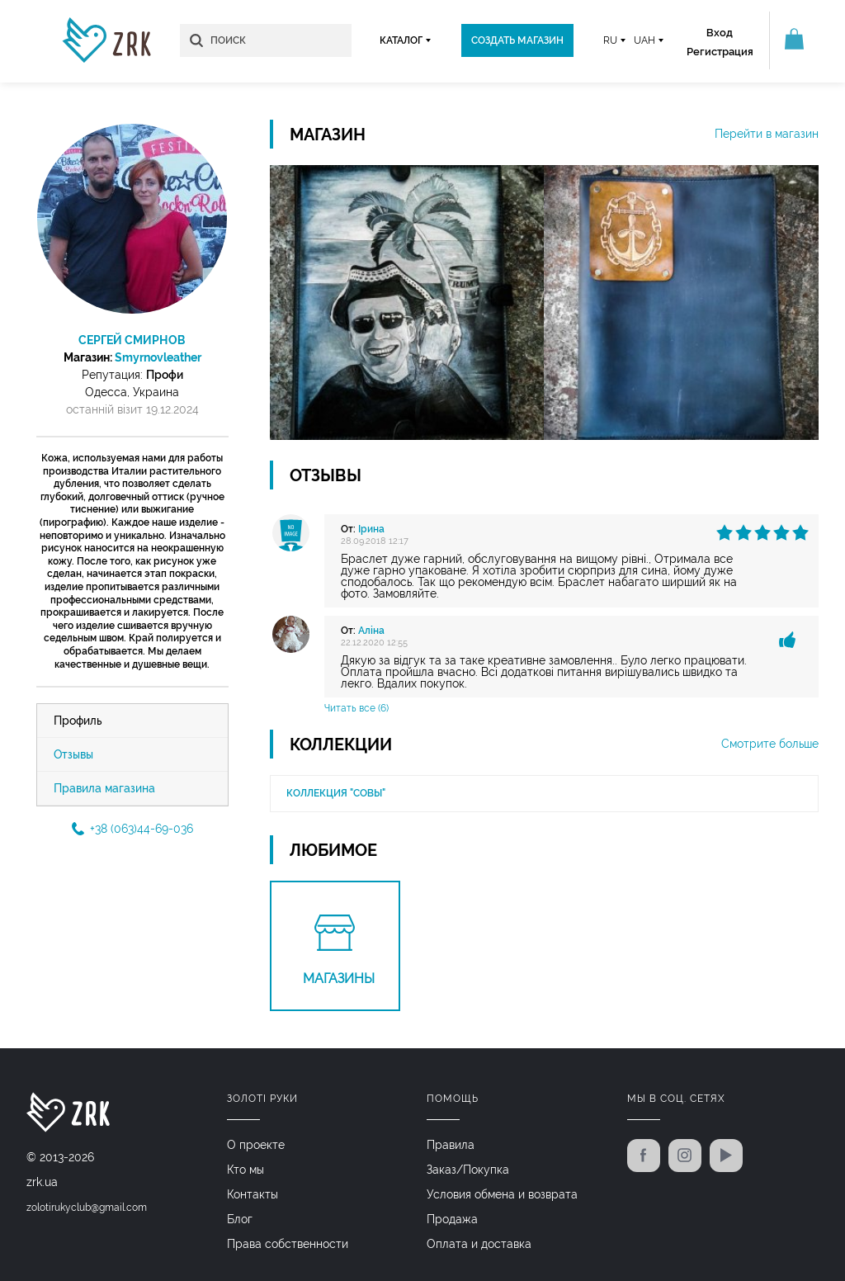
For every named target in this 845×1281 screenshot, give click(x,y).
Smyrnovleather (158, 357)
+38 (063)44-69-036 (132, 828)
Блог (240, 1219)
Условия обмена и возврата (502, 1194)
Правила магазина (104, 788)
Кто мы (245, 1169)
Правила (450, 1144)
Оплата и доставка (479, 1243)
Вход (719, 32)
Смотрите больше (770, 743)
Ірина (371, 529)
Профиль (78, 720)
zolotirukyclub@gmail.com (86, 1207)
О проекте (256, 1144)
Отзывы (73, 754)
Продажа (452, 1219)
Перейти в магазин (767, 133)
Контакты (252, 1194)
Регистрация (720, 51)
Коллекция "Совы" (335, 793)
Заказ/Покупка (468, 1169)
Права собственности (287, 1243)
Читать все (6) (356, 708)
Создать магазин (517, 40)
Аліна (371, 630)
